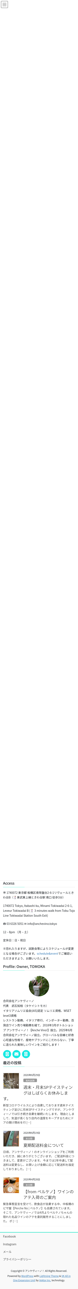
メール (7, 1252)
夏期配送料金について (43, 1145)
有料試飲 (30, 1080)
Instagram (9, 1244)
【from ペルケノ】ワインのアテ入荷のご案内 (48, 1194)
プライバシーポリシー (17, 1259)
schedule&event (47, 953)
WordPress (27, 1276)
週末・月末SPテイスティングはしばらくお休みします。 (38, 1093)
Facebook (9, 1236)
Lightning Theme (49, 1276)
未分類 (29, 1138)
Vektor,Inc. (45, 1280)
